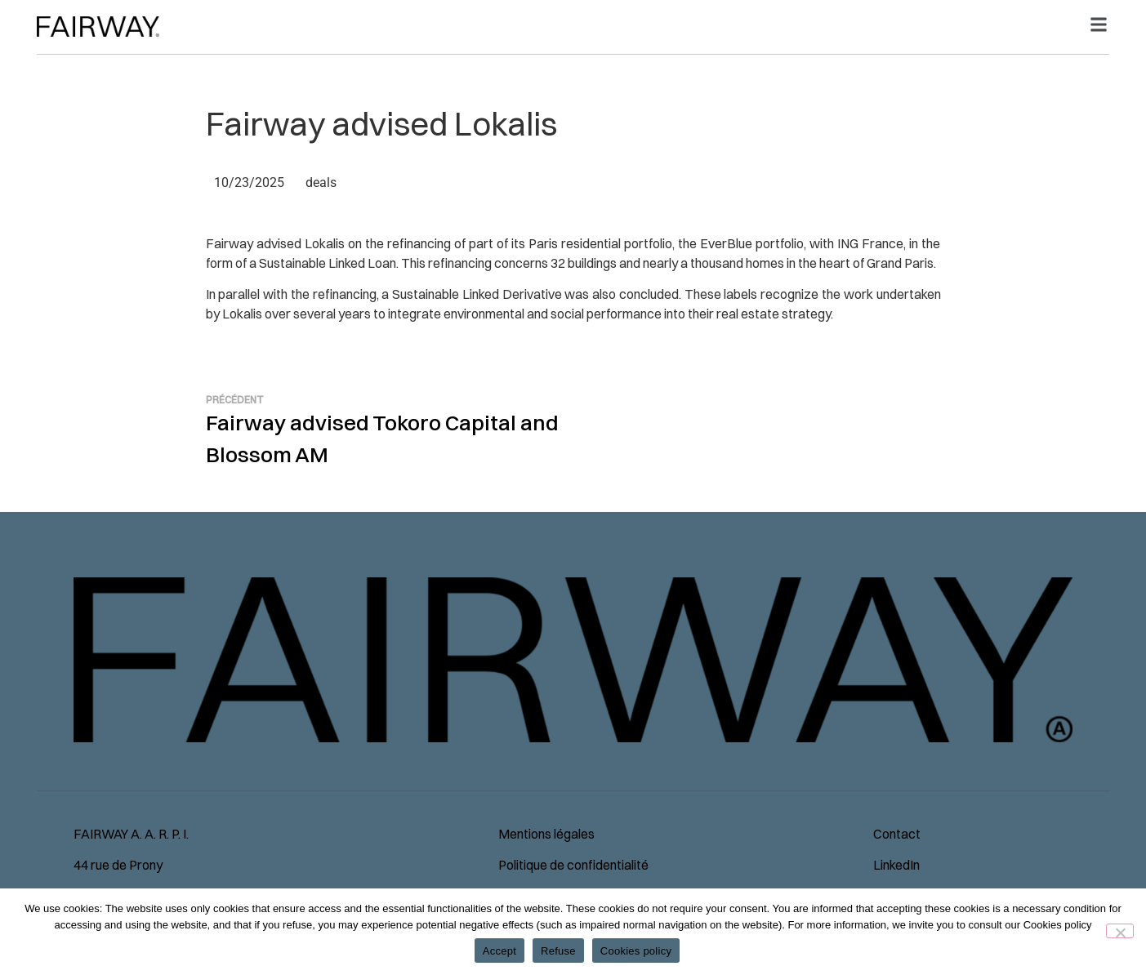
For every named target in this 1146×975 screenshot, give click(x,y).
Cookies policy (635, 951)
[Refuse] (1120, 931)
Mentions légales (546, 834)
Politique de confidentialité (573, 865)
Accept (499, 951)
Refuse (558, 951)
